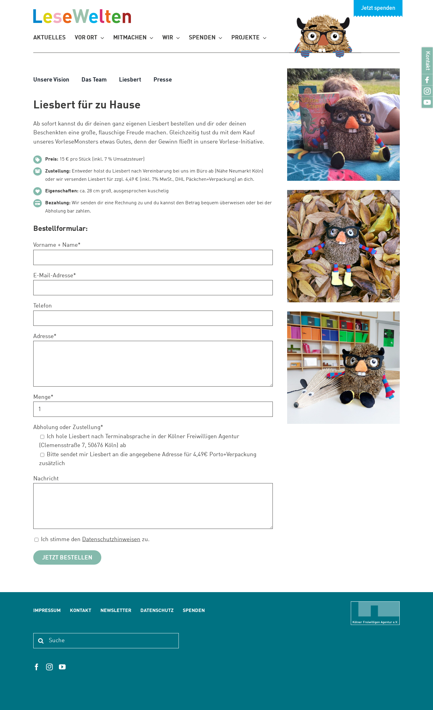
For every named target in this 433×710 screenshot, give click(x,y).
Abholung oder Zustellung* (68, 427)
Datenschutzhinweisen (111, 539)
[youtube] (62, 667)
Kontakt (427, 60)
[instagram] (49, 667)
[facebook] (36, 667)
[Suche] (106, 640)
